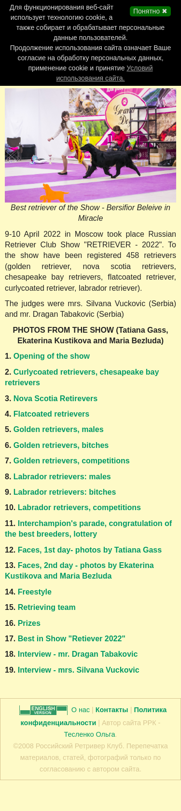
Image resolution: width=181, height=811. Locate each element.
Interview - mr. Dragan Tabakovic (76, 654)
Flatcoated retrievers (51, 414)
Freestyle (35, 592)
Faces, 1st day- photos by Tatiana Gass (90, 550)
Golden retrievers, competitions (72, 461)
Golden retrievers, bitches (61, 445)
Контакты (112, 710)
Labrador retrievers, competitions (79, 507)
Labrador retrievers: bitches (63, 492)
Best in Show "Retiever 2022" (71, 639)
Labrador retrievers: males (62, 477)
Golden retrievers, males (57, 429)
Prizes (29, 623)
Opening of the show (52, 356)
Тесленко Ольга (89, 734)
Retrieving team (47, 607)
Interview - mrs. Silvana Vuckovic (77, 670)
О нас (81, 710)
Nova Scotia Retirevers (55, 398)
